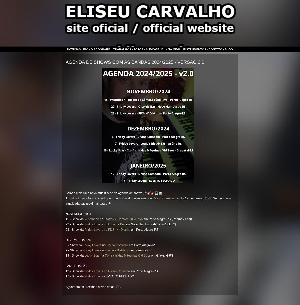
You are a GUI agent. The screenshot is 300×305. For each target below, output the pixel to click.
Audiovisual (155, 49)
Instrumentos (194, 49)
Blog (229, 49)
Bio (85, 49)
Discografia (101, 49)
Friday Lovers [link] (77, 198)
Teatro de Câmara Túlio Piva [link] (123, 219)
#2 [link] (173, 224)
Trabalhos (122, 49)
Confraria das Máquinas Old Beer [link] (127, 255)
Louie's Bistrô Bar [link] (118, 250)
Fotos (138, 49)
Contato (215, 49)
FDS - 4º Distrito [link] (119, 229)
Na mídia (174, 49)
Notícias (74, 49)
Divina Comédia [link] (164, 198)
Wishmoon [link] (92, 219)
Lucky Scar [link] (92, 255)
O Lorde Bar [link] (116, 224)
